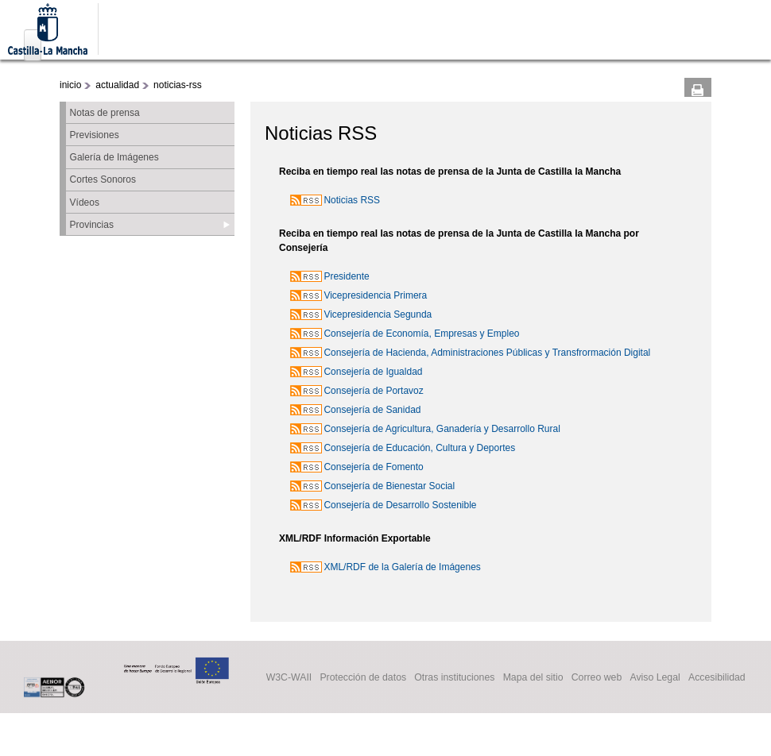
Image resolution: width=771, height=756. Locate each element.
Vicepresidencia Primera (375, 295)
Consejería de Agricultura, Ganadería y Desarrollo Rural (442, 428)
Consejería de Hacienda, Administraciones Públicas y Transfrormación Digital (487, 352)
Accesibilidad (717, 677)
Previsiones (94, 135)
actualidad (117, 85)
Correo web (596, 677)
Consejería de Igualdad (373, 371)
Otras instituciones (454, 677)
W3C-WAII (289, 677)
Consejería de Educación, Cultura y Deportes (419, 447)
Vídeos (84, 202)
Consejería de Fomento (373, 466)
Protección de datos (363, 677)
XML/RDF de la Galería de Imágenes (402, 567)
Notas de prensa (105, 112)
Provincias (92, 224)
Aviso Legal (655, 677)
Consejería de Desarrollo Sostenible (400, 505)
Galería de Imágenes (114, 157)
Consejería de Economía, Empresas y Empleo (421, 333)
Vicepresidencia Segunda (378, 314)
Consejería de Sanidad (372, 409)
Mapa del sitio (533, 677)
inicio (70, 85)
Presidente (346, 276)
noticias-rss (177, 85)
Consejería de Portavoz (373, 390)
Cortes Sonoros (103, 179)
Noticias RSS (352, 200)
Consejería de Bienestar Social (389, 486)
